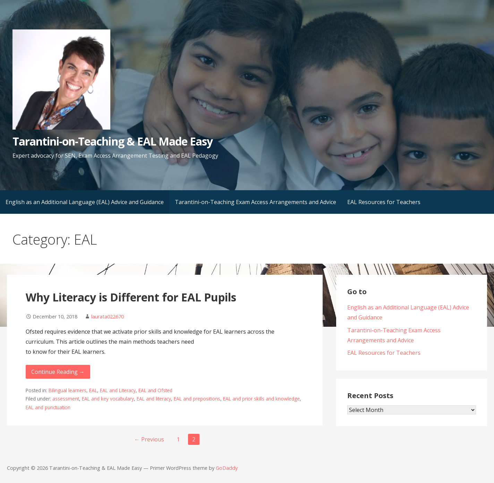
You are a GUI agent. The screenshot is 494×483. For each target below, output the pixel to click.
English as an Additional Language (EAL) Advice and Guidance (85, 202)
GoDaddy (227, 468)
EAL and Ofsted (155, 390)
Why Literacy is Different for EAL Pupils (131, 297)
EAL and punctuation (48, 407)
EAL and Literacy (118, 390)
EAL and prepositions (197, 398)
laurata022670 (107, 316)
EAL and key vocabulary (108, 398)
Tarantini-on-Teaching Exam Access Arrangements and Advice (255, 202)
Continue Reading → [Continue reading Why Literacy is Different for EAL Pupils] (58, 372)
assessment (65, 398)
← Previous (149, 439)
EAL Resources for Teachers (383, 202)
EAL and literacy (154, 398)
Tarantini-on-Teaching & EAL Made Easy (112, 141)
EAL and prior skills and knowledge (261, 398)
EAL (93, 390)
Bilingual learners (67, 390)
